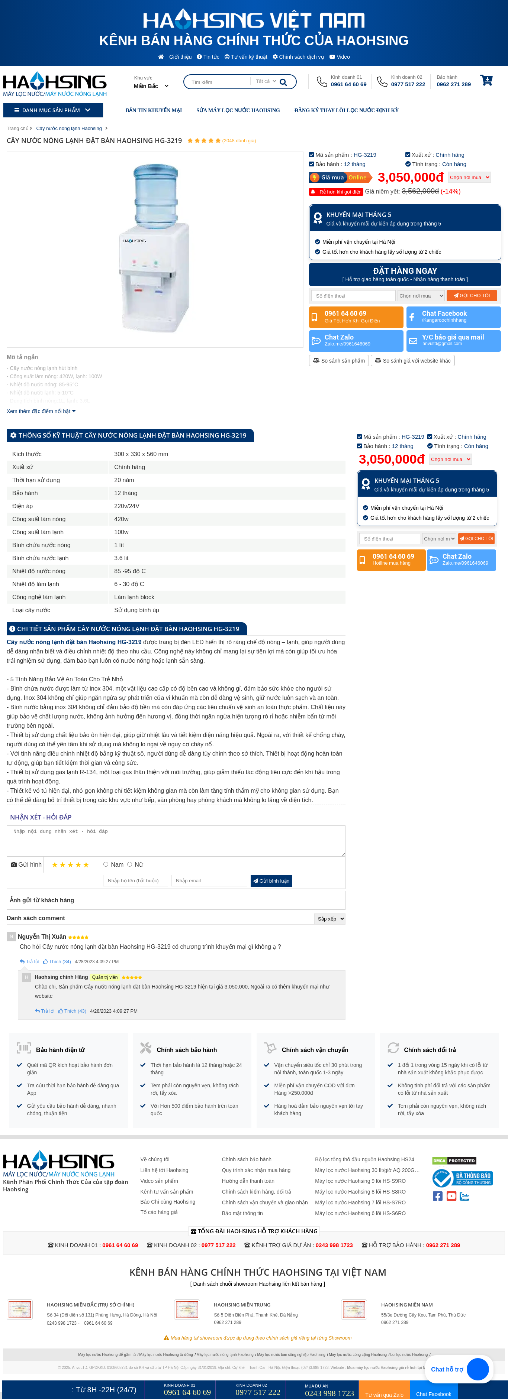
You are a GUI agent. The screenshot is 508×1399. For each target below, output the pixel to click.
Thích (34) (57, 967)
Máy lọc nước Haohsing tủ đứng (166, 1360)
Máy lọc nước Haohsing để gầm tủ (107, 1360)
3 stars (71, 870)
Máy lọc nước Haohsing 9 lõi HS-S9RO (360, 1186)
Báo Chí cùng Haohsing (168, 1207)
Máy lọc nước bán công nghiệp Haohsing (291, 1360)
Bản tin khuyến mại (149, 110)
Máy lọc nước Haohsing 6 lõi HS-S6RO (360, 1219)
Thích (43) (72, 1016)
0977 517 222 (408, 84)
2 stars (63, 870)
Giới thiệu (180, 57)
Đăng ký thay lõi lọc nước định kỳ (342, 110)
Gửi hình (26, 870)
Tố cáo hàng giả (159, 1218)
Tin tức (208, 57)
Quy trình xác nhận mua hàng (256, 1176)
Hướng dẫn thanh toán (248, 1186)
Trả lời (29, 967)
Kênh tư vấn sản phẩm (167, 1197)
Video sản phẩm (159, 1186)
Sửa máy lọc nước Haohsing (233, 110)
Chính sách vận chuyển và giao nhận (265, 1208)
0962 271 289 (454, 84)
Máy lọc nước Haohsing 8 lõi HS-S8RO (360, 1197)
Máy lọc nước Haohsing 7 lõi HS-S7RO (360, 1208)
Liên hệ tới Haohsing (165, 1176)
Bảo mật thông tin (242, 1219)
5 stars (86, 870)
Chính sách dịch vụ (298, 57)
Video (339, 57)
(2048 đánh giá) (239, 140)
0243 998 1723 (334, 1250)
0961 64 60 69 (349, 84)
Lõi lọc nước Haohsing (409, 1360)
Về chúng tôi (155, 1165)
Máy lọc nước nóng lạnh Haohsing (224, 1360)
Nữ (139, 870)
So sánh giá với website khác (413, 361)
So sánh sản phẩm (339, 361)
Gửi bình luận (271, 886)
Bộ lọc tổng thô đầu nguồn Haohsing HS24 (364, 1165)
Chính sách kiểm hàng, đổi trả (257, 1197)
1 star (55, 870)
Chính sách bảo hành (246, 1165)
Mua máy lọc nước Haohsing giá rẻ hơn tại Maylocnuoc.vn (398, 1373)
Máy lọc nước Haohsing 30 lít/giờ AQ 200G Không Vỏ (365, 1176)
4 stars (79, 870)
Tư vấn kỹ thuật (246, 57)
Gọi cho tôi (472, 295)
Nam (117, 870)
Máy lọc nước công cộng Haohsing (358, 1360)
